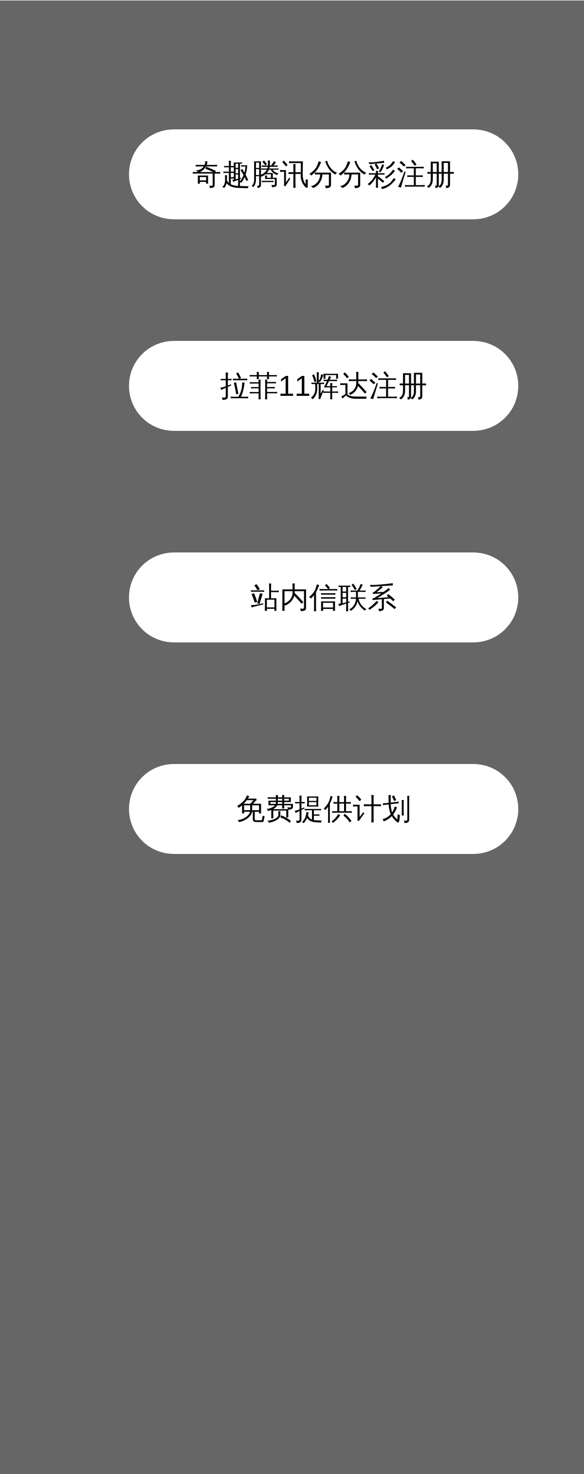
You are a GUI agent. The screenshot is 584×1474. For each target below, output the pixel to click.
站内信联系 (324, 597)
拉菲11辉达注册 (324, 386)
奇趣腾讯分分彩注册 (323, 174)
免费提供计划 (323, 809)
